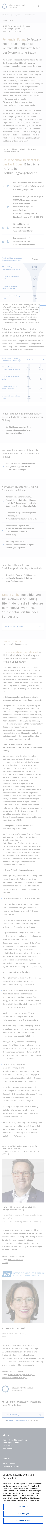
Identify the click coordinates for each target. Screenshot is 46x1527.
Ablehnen (23, 1507)
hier (34, 1498)
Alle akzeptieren (23, 1521)
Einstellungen (23, 1514)
